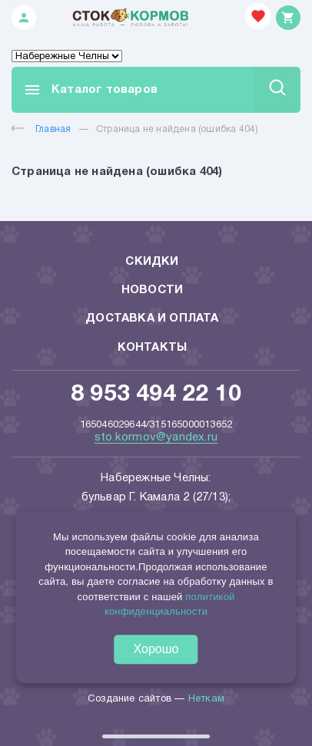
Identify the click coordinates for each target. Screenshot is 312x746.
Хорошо (156, 648)
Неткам (206, 699)
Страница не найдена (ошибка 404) (177, 129)
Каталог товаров (90, 90)
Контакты (153, 347)
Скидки (151, 261)
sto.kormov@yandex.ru (156, 437)
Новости (152, 290)
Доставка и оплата (151, 318)
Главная (41, 129)
